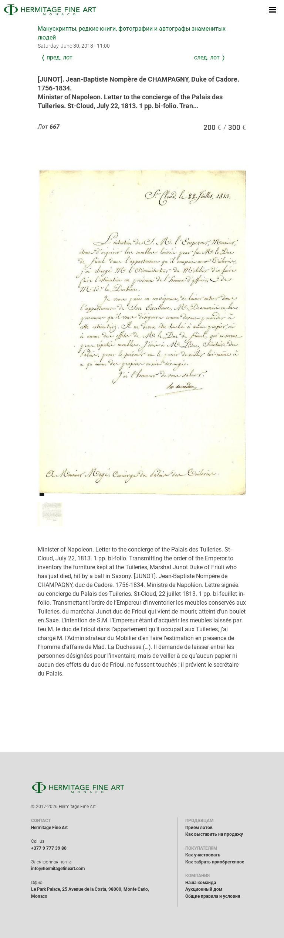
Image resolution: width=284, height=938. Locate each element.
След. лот (207, 57)
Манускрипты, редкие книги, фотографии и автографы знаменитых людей (132, 33)
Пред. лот (59, 57)
